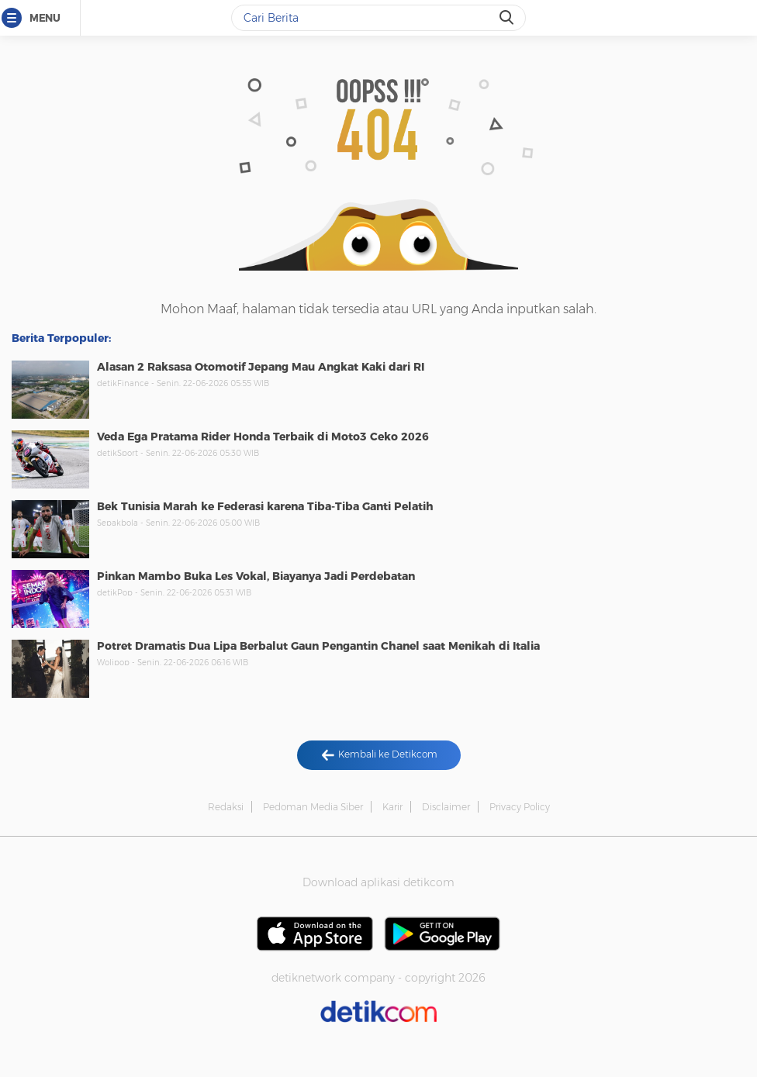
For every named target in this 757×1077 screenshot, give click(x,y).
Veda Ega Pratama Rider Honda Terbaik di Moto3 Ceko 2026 (263, 437)
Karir (392, 807)
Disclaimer (446, 807)
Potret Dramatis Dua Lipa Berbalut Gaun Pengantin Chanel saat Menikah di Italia (318, 646)
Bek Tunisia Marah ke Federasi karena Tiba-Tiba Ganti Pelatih (265, 506)
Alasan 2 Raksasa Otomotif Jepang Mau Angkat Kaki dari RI (260, 367)
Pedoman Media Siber (313, 807)
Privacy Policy (519, 807)
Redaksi (226, 807)
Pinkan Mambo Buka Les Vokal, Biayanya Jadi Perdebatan (256, 576)
